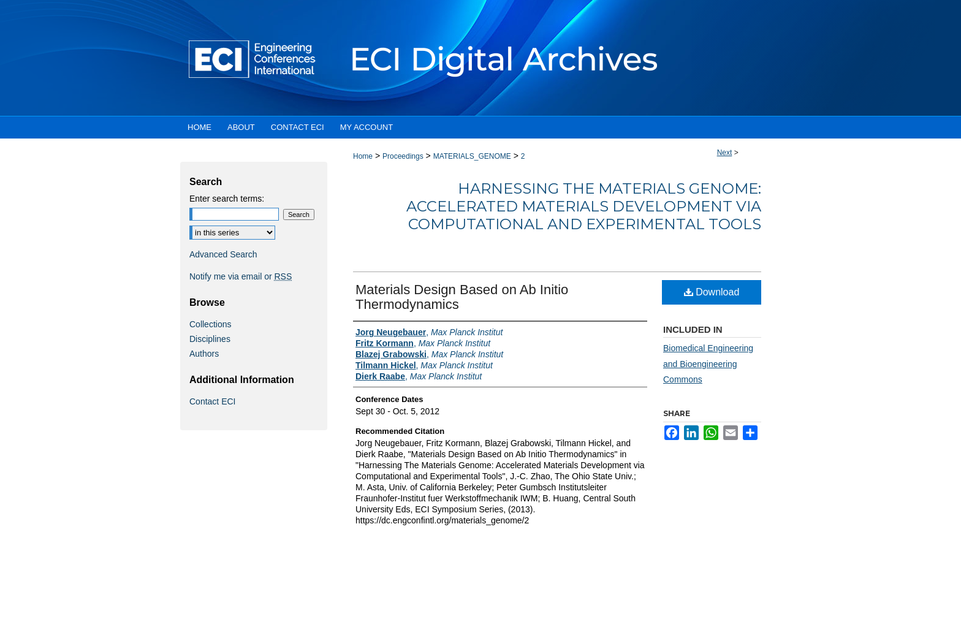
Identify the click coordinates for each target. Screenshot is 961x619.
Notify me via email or (240, 276)
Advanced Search (223, 254)
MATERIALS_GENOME (472, 156)
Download (712, 292)
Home (363, 156)
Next (724, 152)
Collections (210, 324)
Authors (204, 354)
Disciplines (209, 339)
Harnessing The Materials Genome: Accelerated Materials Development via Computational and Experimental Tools (583, 206)
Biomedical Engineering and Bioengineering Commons (708, 363)
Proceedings (403, 156)
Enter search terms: (226, 198)
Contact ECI (212, 401)
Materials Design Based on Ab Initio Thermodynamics (461, 297)
